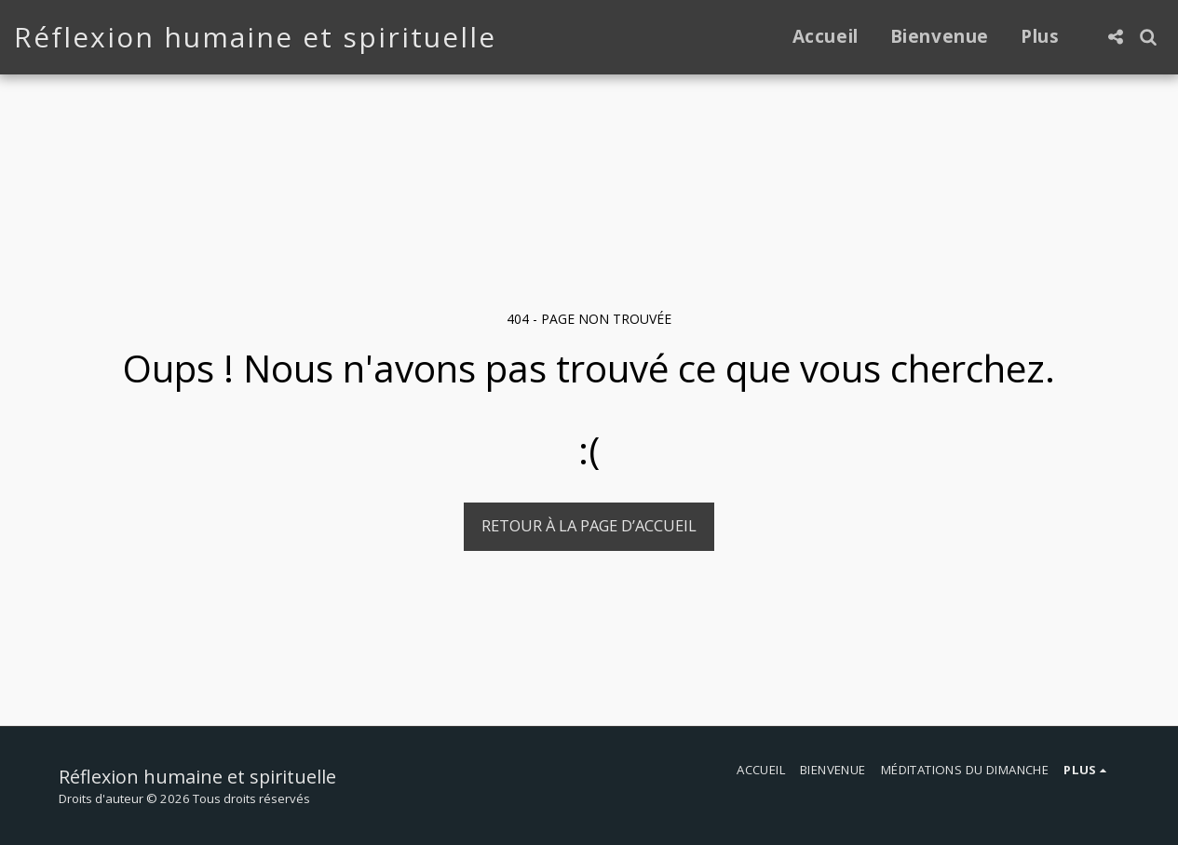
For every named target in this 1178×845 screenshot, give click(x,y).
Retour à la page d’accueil (589, 525)
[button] (1115, 37)
